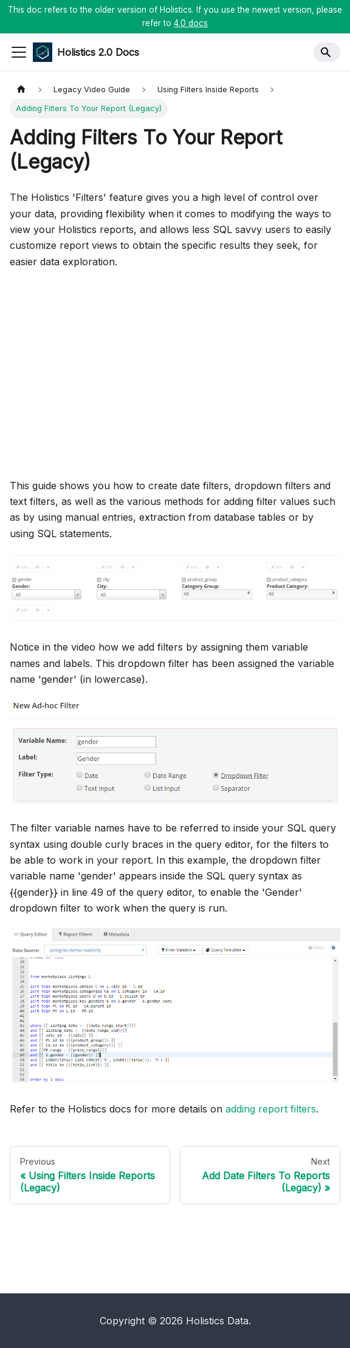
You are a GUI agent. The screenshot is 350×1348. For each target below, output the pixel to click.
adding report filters (270, 1109)
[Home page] (21, 89)
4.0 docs (191, 23)
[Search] (327, 52)
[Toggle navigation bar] (19, 52)
